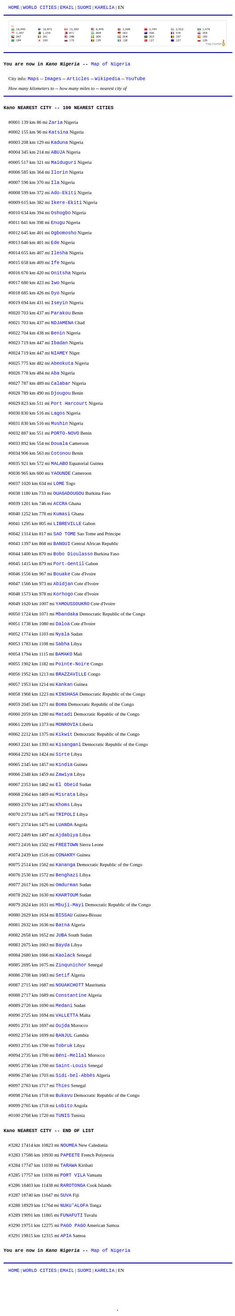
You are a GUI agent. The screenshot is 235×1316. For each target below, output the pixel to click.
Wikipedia (107, 78)
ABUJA (58, 152)
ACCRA (61, 503)
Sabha (62, 644)
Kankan (64, 684)
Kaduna (59, 142)
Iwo (55, 282)
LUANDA (64, 824)
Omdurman (67, 885)
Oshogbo (60, 213)
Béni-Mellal (71, 1055)
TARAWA (68, 1165)
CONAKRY (65, 855)
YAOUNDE (60, 473)
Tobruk (64, 1045)
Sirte (63, 754)
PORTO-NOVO (65, 433)
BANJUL (64, 1035)
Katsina (58, 132)
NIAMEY (59, 353)
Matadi (64, 714)
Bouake (62, 574)
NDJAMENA (62, 323)
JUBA (61, 935)
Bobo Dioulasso (73, 554)
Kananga (65, 865)
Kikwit (64, 734)
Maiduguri (63, 162)
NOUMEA (68, 1145)
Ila (55, 182)
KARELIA (105, 7)
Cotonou (60, 453)
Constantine (71, 995)
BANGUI (62, 543)
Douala (59, 443)
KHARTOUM (67, 895)
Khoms (63, 804)
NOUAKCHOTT (70, 985)
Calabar (60, 383)
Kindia (64, 764)
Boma (61, 704)
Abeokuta (62, 363)
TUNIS (63, 1115)
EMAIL (67, 7)
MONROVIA (67, 724)
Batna (63, 925)
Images (53, 78)
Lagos (58, 413)
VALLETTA (67, 1015)
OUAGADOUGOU (68, 493)
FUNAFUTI (71, 1215)
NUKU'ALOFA (74, 1205)
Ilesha (59, 253)
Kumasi (62, 514)
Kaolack (65, 955)
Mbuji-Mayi (70, 905)
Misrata (65, 794)
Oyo (55, 293)
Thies (63, 1085)
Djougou (60, 393)
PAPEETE (70, 1155)
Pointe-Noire (72, 664)
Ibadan (59, 343)
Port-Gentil (69, 563)
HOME (14, 7)
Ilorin (59, 172)
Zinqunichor (71, 965)
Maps (33, 78)
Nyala (62, 634)
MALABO (59, 463)
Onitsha (60, 273)
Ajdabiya (67, 835)
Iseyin (59, 303)
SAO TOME (65, 534)
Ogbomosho (63, 233)
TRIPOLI (65, 814)
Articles (78, 78)
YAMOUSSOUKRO (73, 604)
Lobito (64, 1105)
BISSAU (64, 915)
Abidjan (63, 584)
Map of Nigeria (110, 64)
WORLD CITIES (40, 7)
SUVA (65, 1195)
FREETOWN (67, 844)
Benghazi (67, 875)
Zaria (56, 122)
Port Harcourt (69, 403)
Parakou (60, 313)
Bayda (63, 945)
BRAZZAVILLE (71, 674)
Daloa (63, 624)
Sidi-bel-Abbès (75, 1075)
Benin (58, 333)
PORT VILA (73, 1175)
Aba (55, 373)
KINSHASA (67, 694)
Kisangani (68, 744)
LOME (59, 483)
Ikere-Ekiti (66, 202)
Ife (55, 262)
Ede (55, 242)
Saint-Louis (71, 1065)
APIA (65, 1236)
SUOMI (85, 7)
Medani (64, 1005)
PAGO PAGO (73, 1225)
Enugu (58, 222)
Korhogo (63, 594)
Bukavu (64, 1095)
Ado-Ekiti (63, 193)
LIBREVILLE (68, 523)
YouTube (135, 78)
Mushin (59, 423)
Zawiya (64, 774)
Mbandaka (67, 614)
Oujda (63, 1025)
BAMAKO (63, 654)
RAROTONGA (73, 1185)
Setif (63, 975)
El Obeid (67, 784)
